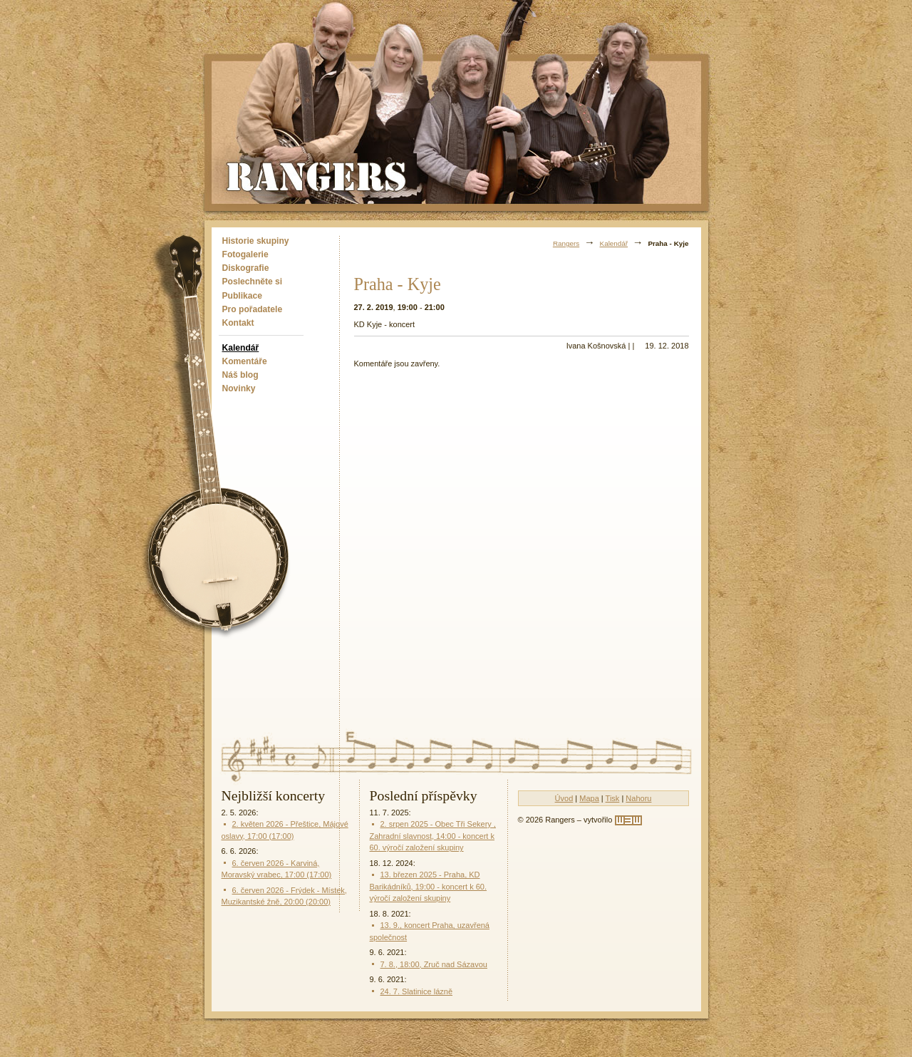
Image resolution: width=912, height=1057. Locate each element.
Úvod (564, 798)
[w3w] (628, 820)
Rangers (566, 243)
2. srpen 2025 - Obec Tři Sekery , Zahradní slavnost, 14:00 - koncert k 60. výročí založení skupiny (433, 836)
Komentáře (244, 361)
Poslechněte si (252, 282)
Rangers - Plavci (318, 175)
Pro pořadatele (252, 309)
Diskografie (245, 268)
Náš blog (240, 375)
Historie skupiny (255, 241)
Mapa (589, 798)
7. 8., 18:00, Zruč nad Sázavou (433, 964)
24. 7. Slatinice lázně (416, 991)
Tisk (613, 798)
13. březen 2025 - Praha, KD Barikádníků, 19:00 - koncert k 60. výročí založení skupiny (428, 886)
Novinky (239, 388)
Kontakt (238, 323)
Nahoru (638, 798)
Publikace (242, 296)
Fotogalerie (245, 254)
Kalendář (240, 348)
